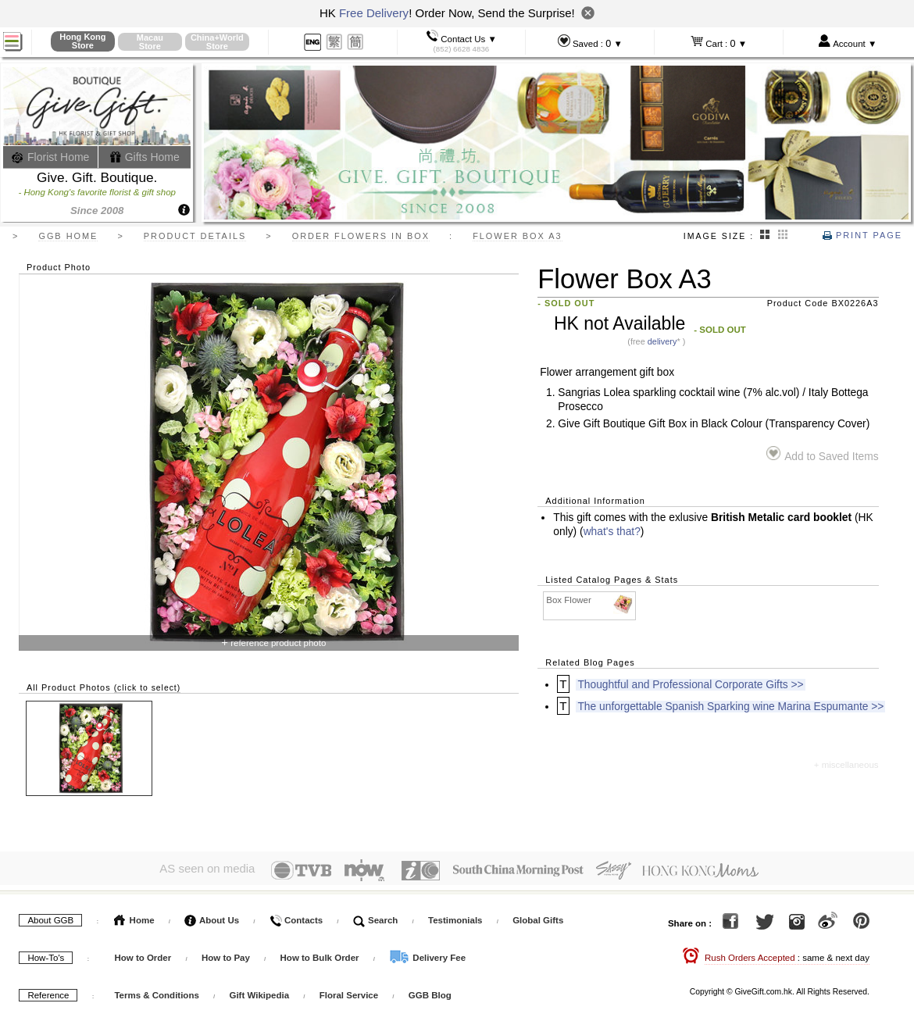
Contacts (296, 917)
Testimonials (455, 917)
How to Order (142, 954)
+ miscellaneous (846, 764)
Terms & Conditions (156, 992)
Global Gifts (537, 917)
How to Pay (227, 954)
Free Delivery (374, 13)
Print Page (862, 235)
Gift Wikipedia (259, 992)
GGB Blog (430, 992)
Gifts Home (144, 157)
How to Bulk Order (321, 954)
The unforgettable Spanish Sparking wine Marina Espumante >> (730, 706)
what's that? (612, 531)
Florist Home (50, 157)
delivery (662, 341)
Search (375, 917)
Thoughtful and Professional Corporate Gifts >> (690, 685)
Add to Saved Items (822, 454)
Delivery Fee (427, 954)
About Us (211, 917)
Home (134, 917)
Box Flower (590, 600)
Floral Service (349, 992)
